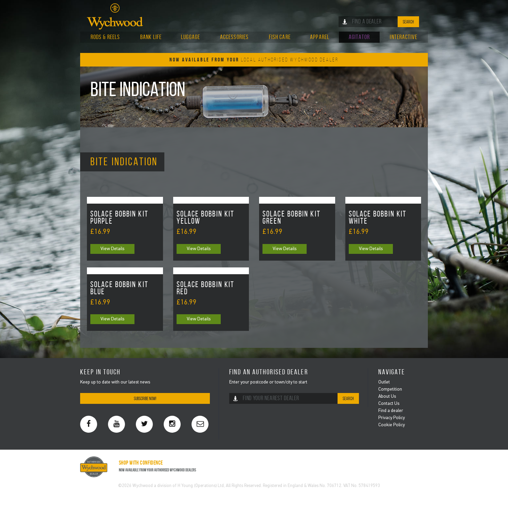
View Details (112, 248)
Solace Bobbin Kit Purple (119, 217)
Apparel (319, 37)
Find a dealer (390, 410)
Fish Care (280, 37)
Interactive (403, 37)
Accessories (234, 37)
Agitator (359, 37)
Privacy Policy (391, 417)
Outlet (384, 382)
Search (408, 21)
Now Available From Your (254, 59)
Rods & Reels (105, 37)
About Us (387, 396)
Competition (390, 389)
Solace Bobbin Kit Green (291, 217)
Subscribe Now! (145, 398)
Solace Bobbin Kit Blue (119, 288)
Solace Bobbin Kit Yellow (206, 217)
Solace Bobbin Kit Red (206, 288)
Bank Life (151, 37)
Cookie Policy (391, 425)
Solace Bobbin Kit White (378, 217)
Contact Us (388, 403)
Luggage (190, 37)
